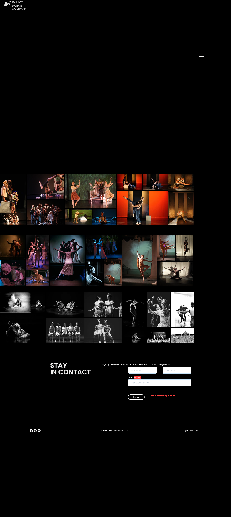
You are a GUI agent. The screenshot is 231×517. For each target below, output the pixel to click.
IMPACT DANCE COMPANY (19, 5)
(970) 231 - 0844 (192, 431)
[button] (201, 55)
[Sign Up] (136, 397)
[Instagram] (35, 430)
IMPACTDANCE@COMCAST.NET (115, 431)
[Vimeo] (39, 430)
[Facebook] (31, 430)
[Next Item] (189, 199)
